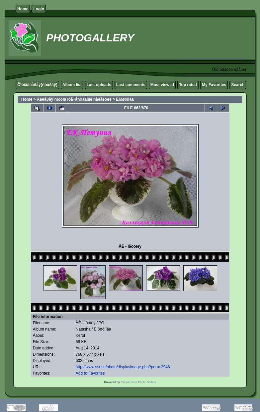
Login (38, 9)
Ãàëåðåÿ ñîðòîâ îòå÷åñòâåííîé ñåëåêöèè (74, 99)
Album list (72, 84)
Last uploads (99, 84)
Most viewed (162, 84)
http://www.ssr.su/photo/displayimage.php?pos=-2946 (123, 367)
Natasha (83, 329)
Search (237, 84)
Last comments (130, 84)
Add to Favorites (90, 373)
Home (22, 9)
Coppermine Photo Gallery (138, 382)
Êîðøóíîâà (124, 99)
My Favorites (214, 84)
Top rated (188, 84)
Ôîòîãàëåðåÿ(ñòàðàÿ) (37, 84)
